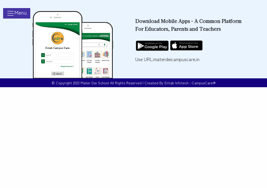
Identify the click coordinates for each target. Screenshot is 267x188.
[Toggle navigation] (16, 13)
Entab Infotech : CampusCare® (190, 82)
